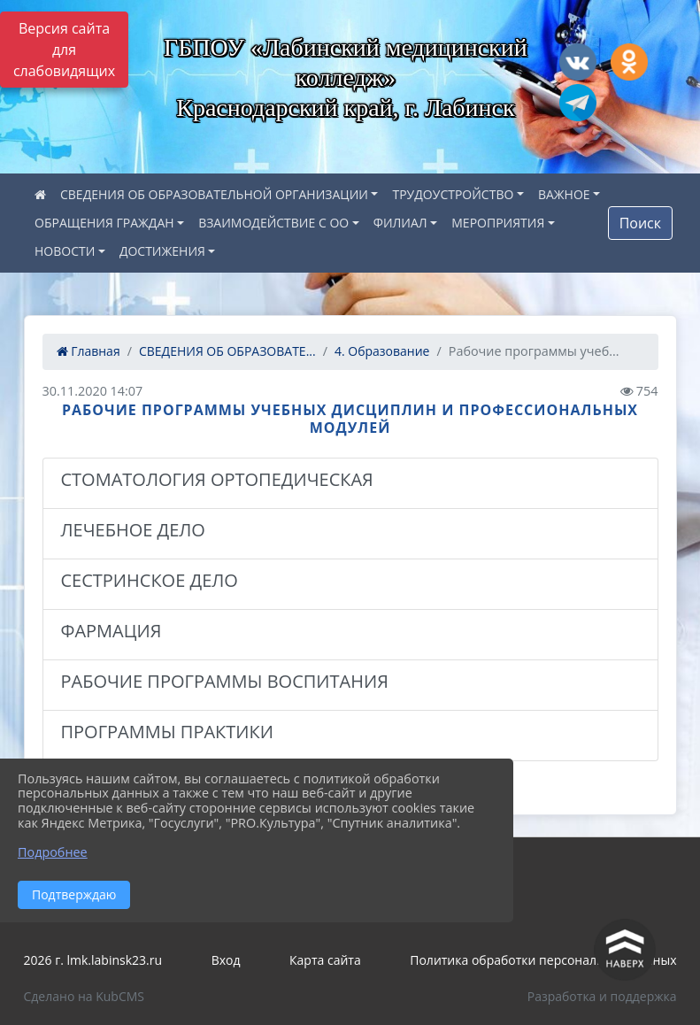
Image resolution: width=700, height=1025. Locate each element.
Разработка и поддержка (602, 996)
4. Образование (382, 351)
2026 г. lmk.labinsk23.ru (93, 960)
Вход (226, 960)
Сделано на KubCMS (84, 996)
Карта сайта (325, 960)
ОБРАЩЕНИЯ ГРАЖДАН (104, 222)
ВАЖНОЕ (564, 194)
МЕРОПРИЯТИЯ (497, 222)
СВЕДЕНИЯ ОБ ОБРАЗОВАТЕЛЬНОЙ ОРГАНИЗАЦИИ (214, 194)
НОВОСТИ (65, 251)
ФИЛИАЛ (400, 222)
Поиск (640, 223)
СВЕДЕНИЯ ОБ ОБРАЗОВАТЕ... (227, 351)
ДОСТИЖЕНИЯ (162, 251)
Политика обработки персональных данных (543, 960)
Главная (88, 351)
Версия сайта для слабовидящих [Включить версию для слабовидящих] (64, 50)
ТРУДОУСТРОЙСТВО (452, 194)
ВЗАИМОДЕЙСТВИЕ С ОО (273, 222)
